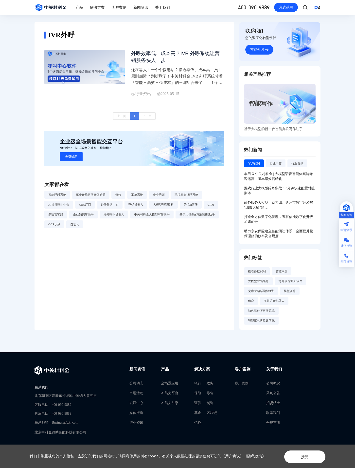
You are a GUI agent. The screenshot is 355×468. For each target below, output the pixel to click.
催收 (118, 196)
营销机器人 (135, 206)
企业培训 (159, 196)
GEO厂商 (85, 206)
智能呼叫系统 (57, 196)
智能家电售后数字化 (261, 323)
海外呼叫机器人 (114, 216)
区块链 (212, 413)
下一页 (147, 118)
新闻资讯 (140, 7)
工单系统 (137, 196)
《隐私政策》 (255, 456)
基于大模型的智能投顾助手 (197, 216)
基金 (197, 413)
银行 (197, 383)
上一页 (121, 118)
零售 (210, 393)
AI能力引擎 (169, 403)
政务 (210, 383)
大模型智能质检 (163, 206)
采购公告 (273, 393)
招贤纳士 (273, 403)
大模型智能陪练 (258, 283)
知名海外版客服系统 (261, 313)
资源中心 (136, 403)
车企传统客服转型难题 (91, 196)
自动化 (74, 226)
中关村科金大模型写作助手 (152, 216)
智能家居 (281, 273)
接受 (302, 456)
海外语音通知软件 (290, 283)
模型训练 (290, 293)
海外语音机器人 (274, 303)
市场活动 (136, 393)
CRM (211, 206)
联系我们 (273, 413)
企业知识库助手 (83, 216)
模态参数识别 (257, 273)
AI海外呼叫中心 (58, 206)
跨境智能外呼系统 (186, 196)
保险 (197, 393)
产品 (79, 7)
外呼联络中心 (110, 206)
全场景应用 (169, 383)
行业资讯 (136, 423)
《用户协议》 (232, 456)
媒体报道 (136, 413)
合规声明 (273, 423)
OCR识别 (54, 226)
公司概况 (273, 383)
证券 (197, 403)
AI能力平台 (169, 393)
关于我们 (162, 7)
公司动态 (136, 383)
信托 (197, 423)
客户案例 (119, 7)
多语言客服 (55, 216)
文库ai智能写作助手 (261, 293)
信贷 (251, 303)
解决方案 (97, 7)
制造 (210, 403)
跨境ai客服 (191, 206)
